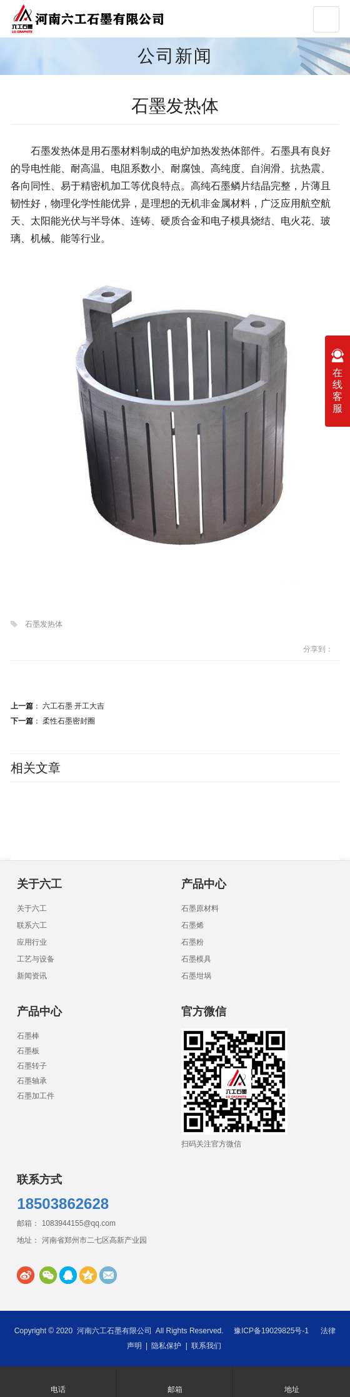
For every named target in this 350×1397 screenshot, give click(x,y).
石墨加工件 (35, 1095)
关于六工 (32, 908)
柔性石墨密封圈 (68, 721)
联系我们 (206, 1345)
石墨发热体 (43, 624)
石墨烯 (192, 925)
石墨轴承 (32, 1080)
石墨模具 (196, 959)
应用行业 (32, 942)
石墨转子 (32, 1065)
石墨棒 (28, 1036)
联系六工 (32, 925)
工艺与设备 (35, 959)
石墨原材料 (200, 908)
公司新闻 (175, 56)
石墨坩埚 (196, 976)
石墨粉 (192, 942)
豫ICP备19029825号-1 (271, 1330)
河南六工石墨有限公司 (114, 1330)
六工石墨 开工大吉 (73, 706)
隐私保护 (166, 1345)
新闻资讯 (32, 976)
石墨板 (28, 1051)
